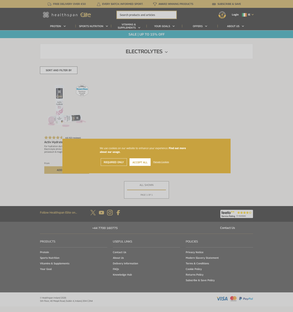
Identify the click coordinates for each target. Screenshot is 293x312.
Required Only (114, 162)
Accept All (140, 162)
